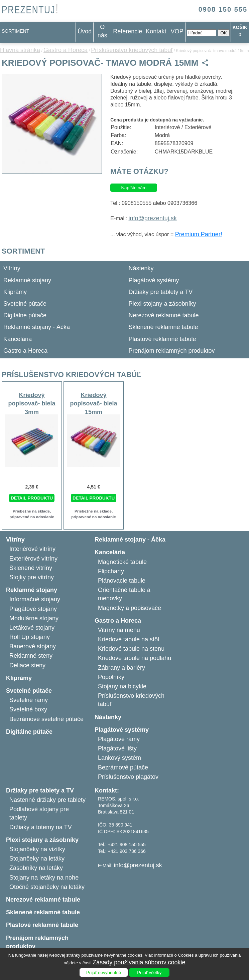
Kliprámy (15, 292)
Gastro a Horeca (65, 50)
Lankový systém (119, 757)
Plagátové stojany (33, 609)
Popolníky (111, 677)
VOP (176, 31)
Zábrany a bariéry (121, 667)
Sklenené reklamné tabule (163, 327)
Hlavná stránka (20, 50)
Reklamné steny (30, 655)
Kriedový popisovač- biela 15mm (93, 403)
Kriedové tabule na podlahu (134, 658)
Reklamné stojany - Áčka (36, 327)
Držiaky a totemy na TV (40, 827)
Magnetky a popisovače (129, 608)
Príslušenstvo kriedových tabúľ (131, 50)
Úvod (85, 31)
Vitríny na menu (119, 630)
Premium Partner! (198, 234)
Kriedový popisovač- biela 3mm (31, 403)
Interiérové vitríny (32, 549)
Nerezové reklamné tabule (164, 315)
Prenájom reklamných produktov (172, 350)
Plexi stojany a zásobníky (162, 303)
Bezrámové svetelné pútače (46, 719)
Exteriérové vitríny (33, 558)
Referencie (127, 31)
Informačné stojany (34, 599)
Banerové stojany (32, 646)
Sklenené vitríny (30, 568)
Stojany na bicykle (122, 686)
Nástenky (141, 268)
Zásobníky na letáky (36, 868)
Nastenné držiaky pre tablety (47, 799)
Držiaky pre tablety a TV (161, 292)
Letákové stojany (31, 627)
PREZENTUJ (30, 10)
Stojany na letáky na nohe (44, 877)
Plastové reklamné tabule (162, 339)
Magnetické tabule (122, 562)
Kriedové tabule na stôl (128, 639)
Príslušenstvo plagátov (128, 776)
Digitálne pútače (24, 315)
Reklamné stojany (27, 280)
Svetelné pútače (24, 303)
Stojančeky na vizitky (37, 849)
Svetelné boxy (28, 709)
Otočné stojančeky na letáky (47, 887)
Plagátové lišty (117, 748)
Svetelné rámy (28, 700)
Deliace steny (27, 665)
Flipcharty (111, 571)
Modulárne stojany (33, 618)
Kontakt (156, 31)
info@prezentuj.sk (152, 218)
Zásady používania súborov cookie (139, 962)
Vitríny (11, 268)
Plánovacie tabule (121, 580)
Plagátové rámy (119, 739)
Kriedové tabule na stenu (131, 648)
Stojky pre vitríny (31, 577)
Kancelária (17, 339)
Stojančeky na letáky (37, 858)
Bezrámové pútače (123, 767)
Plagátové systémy (154, 280)
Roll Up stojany (29, 637)
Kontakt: (107, 790)
